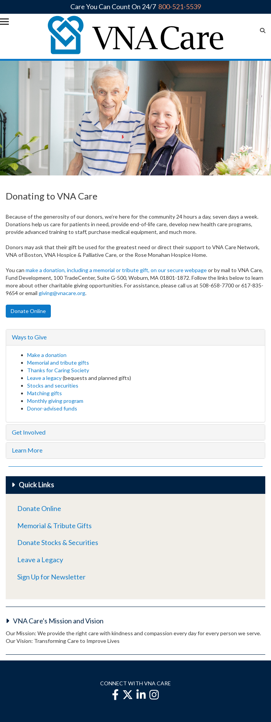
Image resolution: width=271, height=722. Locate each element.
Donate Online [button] (28, 311)
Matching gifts (44, 393)
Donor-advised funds (52, 408)
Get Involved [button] (28, 432)
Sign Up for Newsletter (51, 577)
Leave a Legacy (40, 559)
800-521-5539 (179, 6)
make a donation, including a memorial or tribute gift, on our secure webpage (116, 270)
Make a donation (47, 355)
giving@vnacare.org (62, 293)
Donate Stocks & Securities (57, 542)
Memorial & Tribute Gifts (54, 525)
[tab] (135, 337)
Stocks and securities (52, 385)
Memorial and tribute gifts (58, 362)
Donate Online (39, 508)
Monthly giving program (55, 401)
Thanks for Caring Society (58, 370)
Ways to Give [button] (29, 337)
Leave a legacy (44, 378)
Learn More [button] (27, 450)
